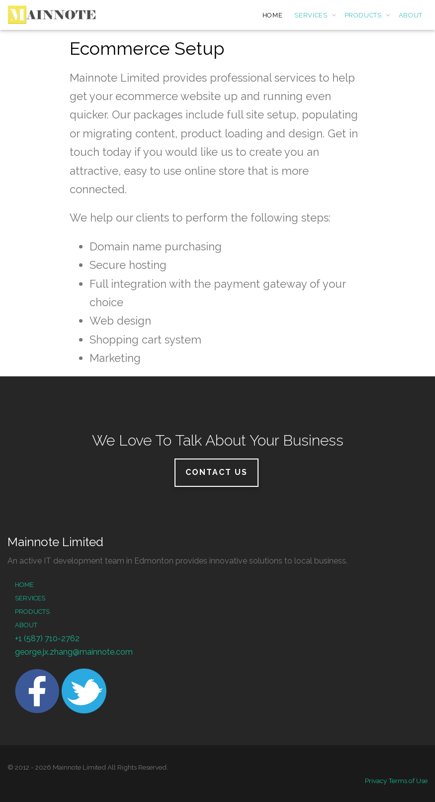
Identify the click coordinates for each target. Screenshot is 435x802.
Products (32, 611)
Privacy (376, 781)
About (26, 625)
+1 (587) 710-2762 (47, 638)
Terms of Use (408, 781)
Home (24, 584)
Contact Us (216, 472)
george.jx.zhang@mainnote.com (74, 652)
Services (30, 598)
